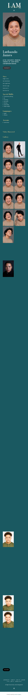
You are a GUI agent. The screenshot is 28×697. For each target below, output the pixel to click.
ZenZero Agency (17, 694)
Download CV (7, 67)
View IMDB (6, 669)
